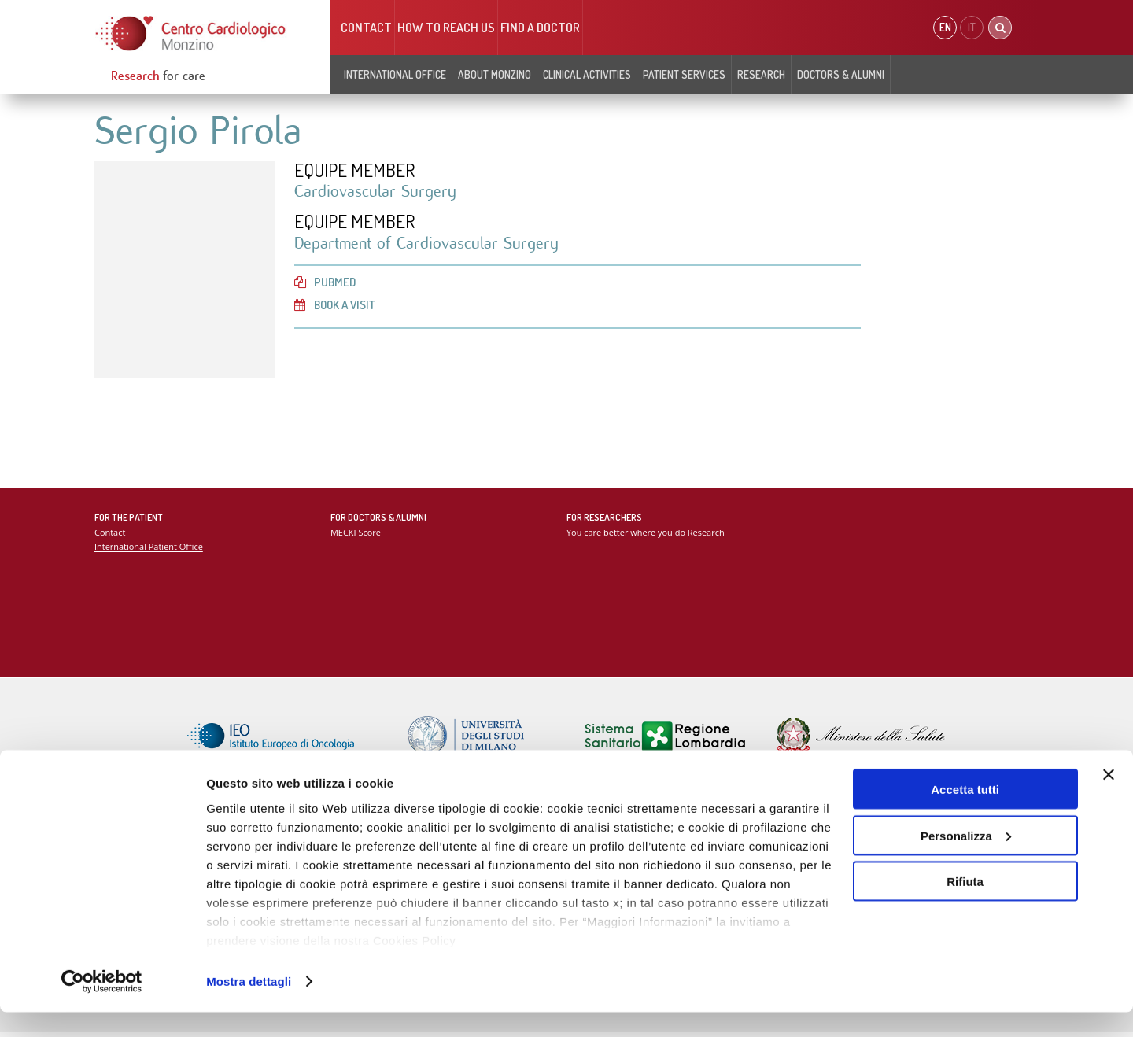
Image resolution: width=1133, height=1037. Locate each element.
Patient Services (684, 74)
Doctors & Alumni (840, 74)
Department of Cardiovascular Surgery (429, 244)
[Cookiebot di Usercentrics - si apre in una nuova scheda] (102, 1006)
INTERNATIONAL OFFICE (395, 74)
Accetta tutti (965, 814)
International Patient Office (149, 548)
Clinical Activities (587, 74)
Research (761, 74)
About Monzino (494, 74)
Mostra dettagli (248, 1006)
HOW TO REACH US (446, 27)
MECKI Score (356, 533)
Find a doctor (540, 27)
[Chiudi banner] (1108, 799)
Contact (366, 27)
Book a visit (337, 308)
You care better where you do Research (647, 533)
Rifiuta (965, 906)
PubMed (325, 284)
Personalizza (966, 860)
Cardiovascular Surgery (376, 192)
